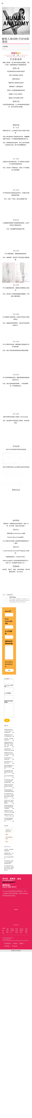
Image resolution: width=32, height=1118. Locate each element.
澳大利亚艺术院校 (21, 1096)
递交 (7, 886)
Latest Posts (9, 760)
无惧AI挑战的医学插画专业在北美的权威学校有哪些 (8, 973)
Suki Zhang (12, 763)
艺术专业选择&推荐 (9, 1004)
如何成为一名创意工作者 (9, 997)
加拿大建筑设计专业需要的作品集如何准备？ (8, 938)
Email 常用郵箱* (8, 798)
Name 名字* (8, 777)
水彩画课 (6, 1112)
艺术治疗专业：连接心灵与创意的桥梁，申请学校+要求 (8, 947)
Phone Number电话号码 (8, 852)
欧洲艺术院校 (16, 1096)
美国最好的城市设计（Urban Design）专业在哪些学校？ (8, 897)
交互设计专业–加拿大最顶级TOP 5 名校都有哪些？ (9, 968)
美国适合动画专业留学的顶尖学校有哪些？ (8, 952)
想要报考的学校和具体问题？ (8, 868)
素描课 (21, 1109)
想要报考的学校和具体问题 (9, 808)
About (4, 760)
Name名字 (8, 845)
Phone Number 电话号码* (8, 787)
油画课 (15, 1109)
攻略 (7, 1000)
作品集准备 (7, 1109)
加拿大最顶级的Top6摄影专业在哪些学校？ (8, 933)
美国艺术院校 (7, 1096)
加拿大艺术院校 (12, 1096)
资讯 (7, 1007)
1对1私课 (14, 1112)
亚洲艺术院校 (26, 1096)
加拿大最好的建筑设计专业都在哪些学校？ (8, 986)
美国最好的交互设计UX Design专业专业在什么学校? (9, 920)
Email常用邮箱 (8, 860)
